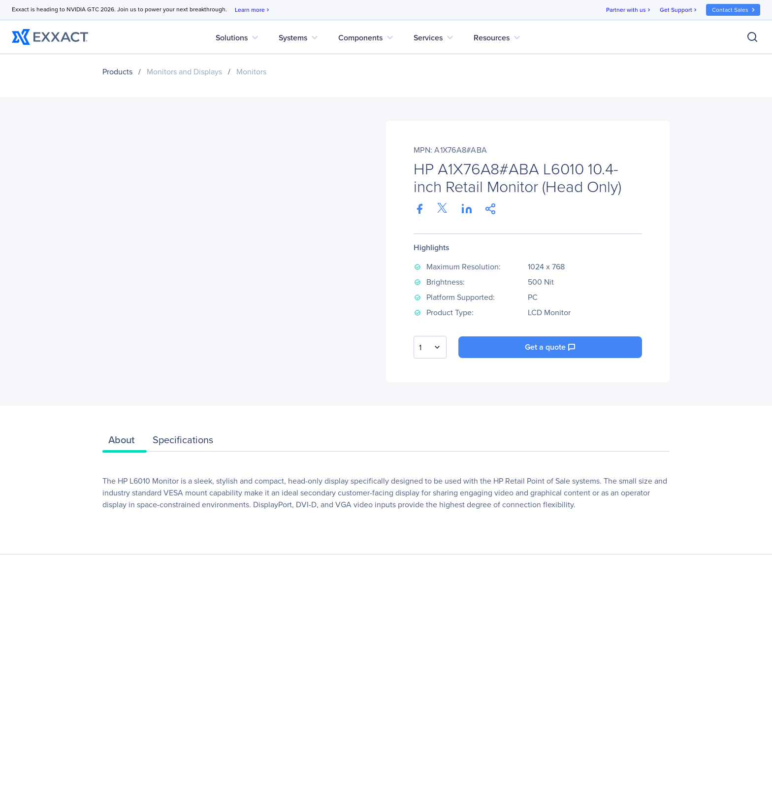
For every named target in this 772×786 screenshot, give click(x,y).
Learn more (253, 10)
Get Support (679, 10)
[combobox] (430, 347)
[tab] (124, 442)
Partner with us (629, 10)
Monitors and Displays (184, 71)
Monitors (251, 71)
